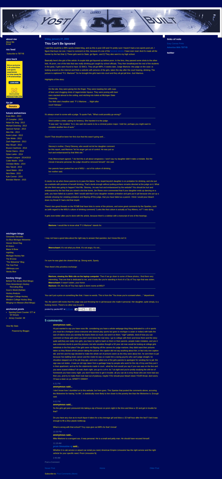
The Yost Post (12, 265)
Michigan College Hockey (17, 297)
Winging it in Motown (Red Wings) (20, 303)
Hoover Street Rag (14, 243)
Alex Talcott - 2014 (14, 167)
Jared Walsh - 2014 (14, 170)
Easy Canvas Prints (175, 44)
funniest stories (117, 51)
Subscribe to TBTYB (15, 54)
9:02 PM (56, 401)
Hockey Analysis (13, 293)
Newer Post (50, 468)
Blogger (26, 331)
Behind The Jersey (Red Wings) (19, 281)
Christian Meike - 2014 (15, 164)
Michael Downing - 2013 (16, 126)
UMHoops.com (12, 269)
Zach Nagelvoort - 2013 (16, 142)
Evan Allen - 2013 (13, 116)
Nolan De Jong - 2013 (15, 123)
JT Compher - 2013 (14, 119)
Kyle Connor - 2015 (14, 177)
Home (102, 468)
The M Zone (11, 259)
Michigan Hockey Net (15, 256)
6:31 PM (56, 383)
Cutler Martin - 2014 (14, 161)
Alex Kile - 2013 (13, 132)
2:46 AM (56, 458)
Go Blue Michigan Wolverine (18, 240)
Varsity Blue (11, 272)
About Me (10, 42)
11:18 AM (57, 443)
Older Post (154, 468)
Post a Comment (52, 462)
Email (8, 44)
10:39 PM (57, 432)
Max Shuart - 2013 (14, 145)
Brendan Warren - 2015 (16, 180)
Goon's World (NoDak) (15, 290)
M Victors (10, 246)
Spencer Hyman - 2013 (16, 129)
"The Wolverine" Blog (15, 262)
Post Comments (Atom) (67, 474)
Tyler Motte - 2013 (14, 138)
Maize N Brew (12, 249)
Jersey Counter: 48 (17, 318)
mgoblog (9, 252)
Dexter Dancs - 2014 (15, 151)
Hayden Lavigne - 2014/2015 (18, 158)
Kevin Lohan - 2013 (14, 135)
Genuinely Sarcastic (14, 237)
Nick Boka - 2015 (13, 173)
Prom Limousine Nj (62, 446)
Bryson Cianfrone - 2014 (16, 148)
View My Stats (12, 326)
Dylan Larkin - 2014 (14, 154)
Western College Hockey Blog (19, 300)
